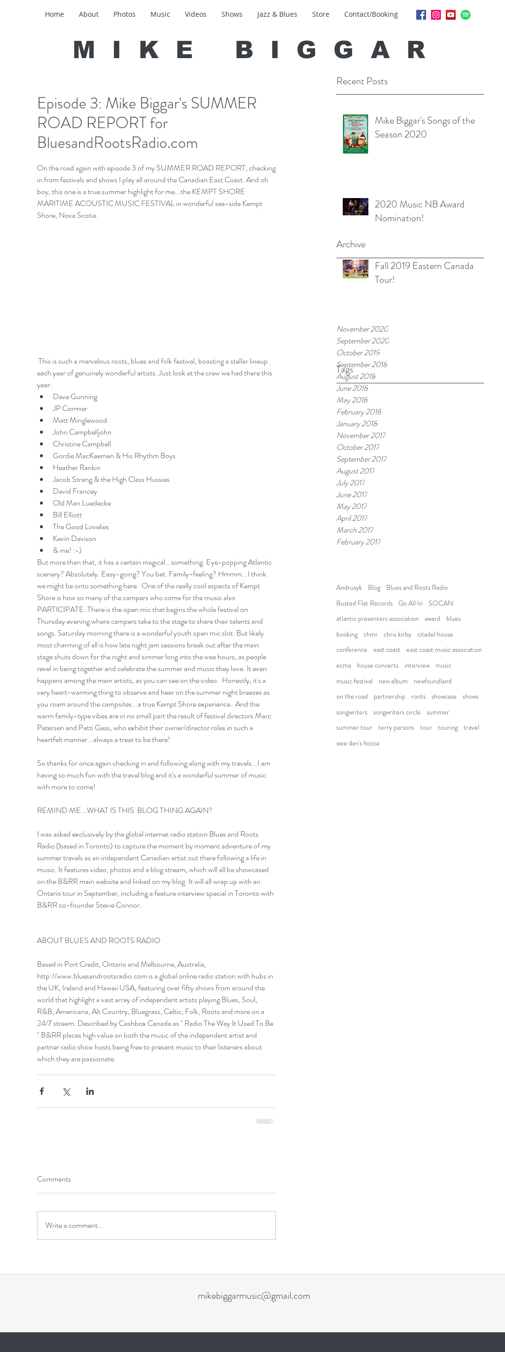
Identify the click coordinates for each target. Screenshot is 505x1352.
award (432, 618)
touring (448, 727)
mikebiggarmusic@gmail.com (254, 1295)
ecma (343, 665)
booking (347, 634)
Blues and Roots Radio (417, 587)
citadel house (435, 634)
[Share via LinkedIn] (90, 1091)
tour (426, 727)
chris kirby (397, 634)
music (443, 665)
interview (417, 665)
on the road (352, 696)
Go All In (410, 603)
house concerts (377, 665)
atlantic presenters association (377, 618)
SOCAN (441, 603)
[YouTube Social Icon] (451, 15)
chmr (370, 634)
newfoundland (433, 681)
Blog (374, 587)
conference (351, 649)
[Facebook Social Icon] (421, 15)
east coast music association (444, 649)
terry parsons (396, 727)
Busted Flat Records (364, 603)
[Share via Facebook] (41, 1091)
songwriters (351, 712)
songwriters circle (397, 712)
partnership (389, 696)
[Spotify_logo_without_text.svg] (465, 15)
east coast (386, 649)
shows (470, 696)
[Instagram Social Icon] (436, 15)
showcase (444, 696)
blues (453, 618)
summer (438, 712)
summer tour (354, 727)
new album (393, 681)
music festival (354, 681)
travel (471, 727)
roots (418, 696)
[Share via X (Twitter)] (66, 1091)
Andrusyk (349, 587)
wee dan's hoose (358, 743)
